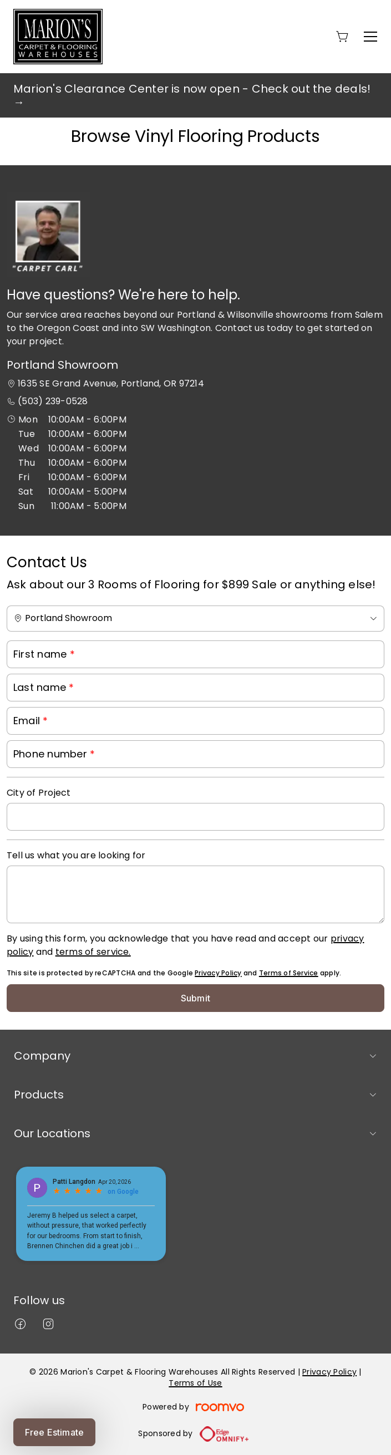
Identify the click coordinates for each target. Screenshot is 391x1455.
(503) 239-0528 (53, 401)
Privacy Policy (218, 973)
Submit (195, 998)
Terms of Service (288, 973)
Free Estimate (54, 1432)
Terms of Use (195, 1382)
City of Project (39, 792)
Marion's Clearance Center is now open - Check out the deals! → (191, 95)
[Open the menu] (370, 37)
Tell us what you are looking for (76, 855)
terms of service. (93, 951)
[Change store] (195, 619)
